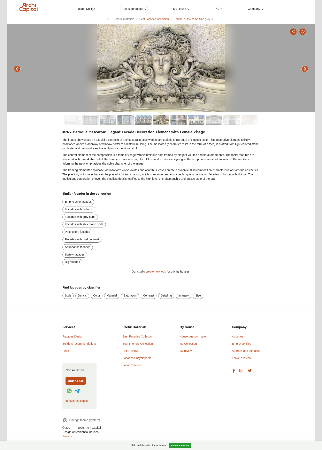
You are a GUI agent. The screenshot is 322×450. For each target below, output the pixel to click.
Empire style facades (78, 201)
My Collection (188, 343)
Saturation (130, 295)
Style (68, 295)
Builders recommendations (79, 343)
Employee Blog (241, 343)
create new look (156, 271)
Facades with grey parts (80, 216)
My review (185, 350)
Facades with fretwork (79, 209)
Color (96, 295)
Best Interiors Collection (137, 343)
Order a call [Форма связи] (76, 381)
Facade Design (85, 8)
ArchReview (130, 350)
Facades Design (72, 336)
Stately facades (75, 254)
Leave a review (241, 358)
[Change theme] (81, 420)
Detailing (166, 295)
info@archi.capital (77, 400)
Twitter (249, 371)
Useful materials (132, 8)
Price (65, 350)
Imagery (183, 295)
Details (82, 295)
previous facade (17, 69)
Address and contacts (246, 350)
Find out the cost (180, 445)
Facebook (234, 371)
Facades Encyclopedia (136, 358)
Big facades (72, 262)
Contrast (148, 295)
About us (237, 336)
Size (198, 295)
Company (254, 8)
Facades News (131, 365)
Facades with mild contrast (82, 239)
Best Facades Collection (137, 336)
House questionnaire (192, 336)
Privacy (67, 436)
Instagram (241, 371)
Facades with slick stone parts (84, 224)
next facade (305, 69)
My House (179, 8)
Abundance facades (77, 247)
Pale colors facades (77, 231)
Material (112, 295)
